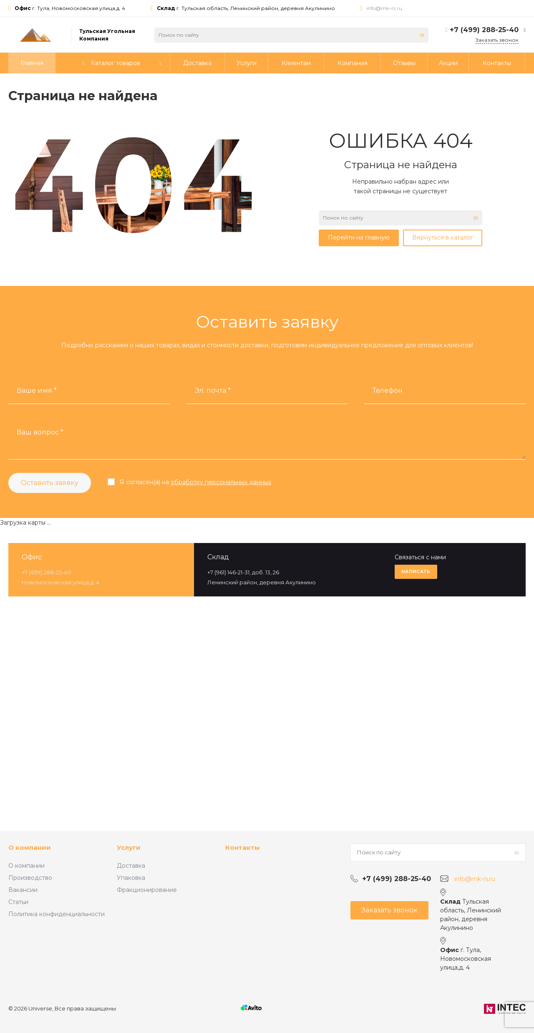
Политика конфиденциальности (56, 914)
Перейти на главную (359, 237)
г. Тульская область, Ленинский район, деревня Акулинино (246, 8)
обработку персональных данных (221, 482)
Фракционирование (147, 890)
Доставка (131, 865)
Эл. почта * (213, 390)
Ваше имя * (37, 390)
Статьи (18, 902)
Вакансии (23, 890)
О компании (29, 847)
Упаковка (131, 877)
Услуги (129, 847)
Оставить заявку (49, 483)
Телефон (388, 390)
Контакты (242, 847)
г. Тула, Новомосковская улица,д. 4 (70, 8)
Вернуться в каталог (442, 237)
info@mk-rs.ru (384, 8)
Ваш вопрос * (40, 432)
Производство (30, 877)
